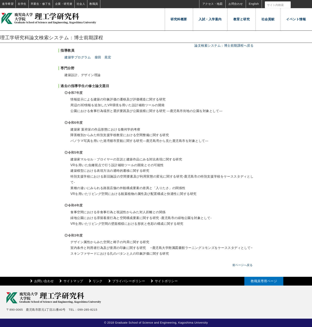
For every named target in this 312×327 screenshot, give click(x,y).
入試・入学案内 (210, 19)
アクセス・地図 (212, 3)
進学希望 (8, 3)
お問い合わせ (44, 281)
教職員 (93, 3)
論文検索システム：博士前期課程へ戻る (224, 45)
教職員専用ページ (264, 281)
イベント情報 (296, 19)
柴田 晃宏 (103, 57)
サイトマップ (73, 281)
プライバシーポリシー (128, 281)
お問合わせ (235, 3)
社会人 (81, 3)
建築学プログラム (77, 57)
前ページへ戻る (242, 265)
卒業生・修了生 (41, 3)
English (254, 3)
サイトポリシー (166, 281)
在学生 (22, 3)
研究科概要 (179, 19)
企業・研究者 (63, 3)
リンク (98, 281)
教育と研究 (241, 19)
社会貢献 (268, 19)
